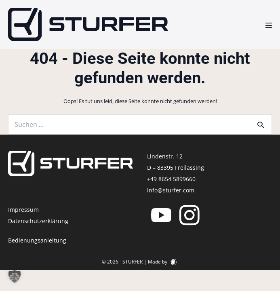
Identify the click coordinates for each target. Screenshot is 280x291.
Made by (162, 261)
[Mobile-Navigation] (268, 25)
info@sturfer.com (170, 190)
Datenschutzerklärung (38, 221)
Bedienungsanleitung (37, 240)
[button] (14, 276)
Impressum (23, 209)
